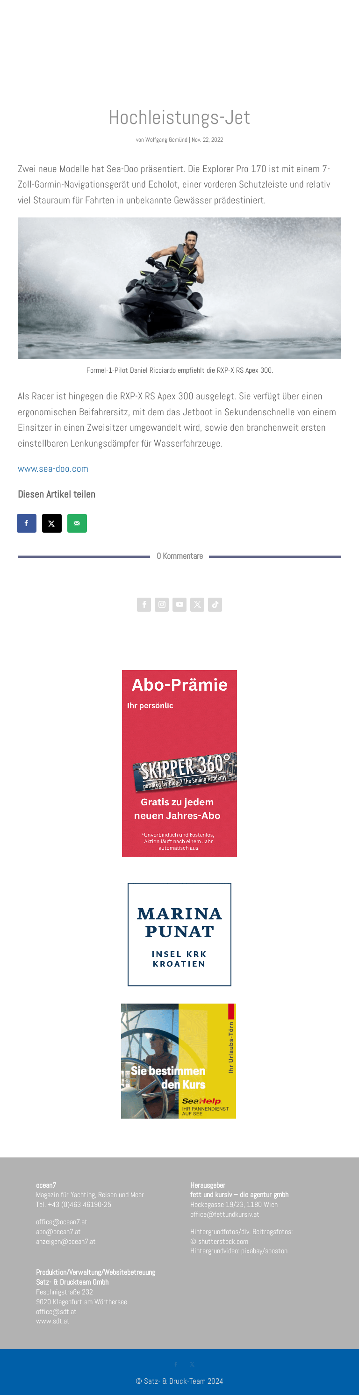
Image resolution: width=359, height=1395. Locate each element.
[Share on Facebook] (27, 523)
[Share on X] (52, 523)
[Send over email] (77, 523)
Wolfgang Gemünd (166, 140)
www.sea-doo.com (53, 468)
